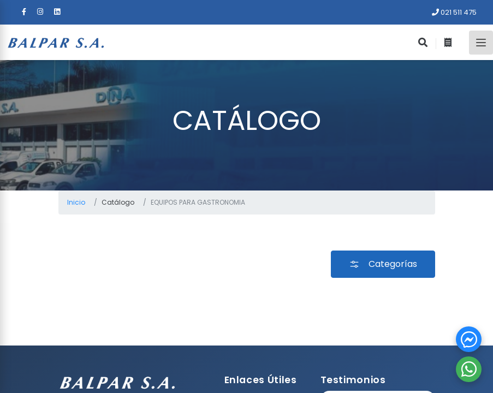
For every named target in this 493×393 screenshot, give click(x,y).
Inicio (76, 202)
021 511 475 (454, 12)
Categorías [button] (383, 264)
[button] (469, 339)
